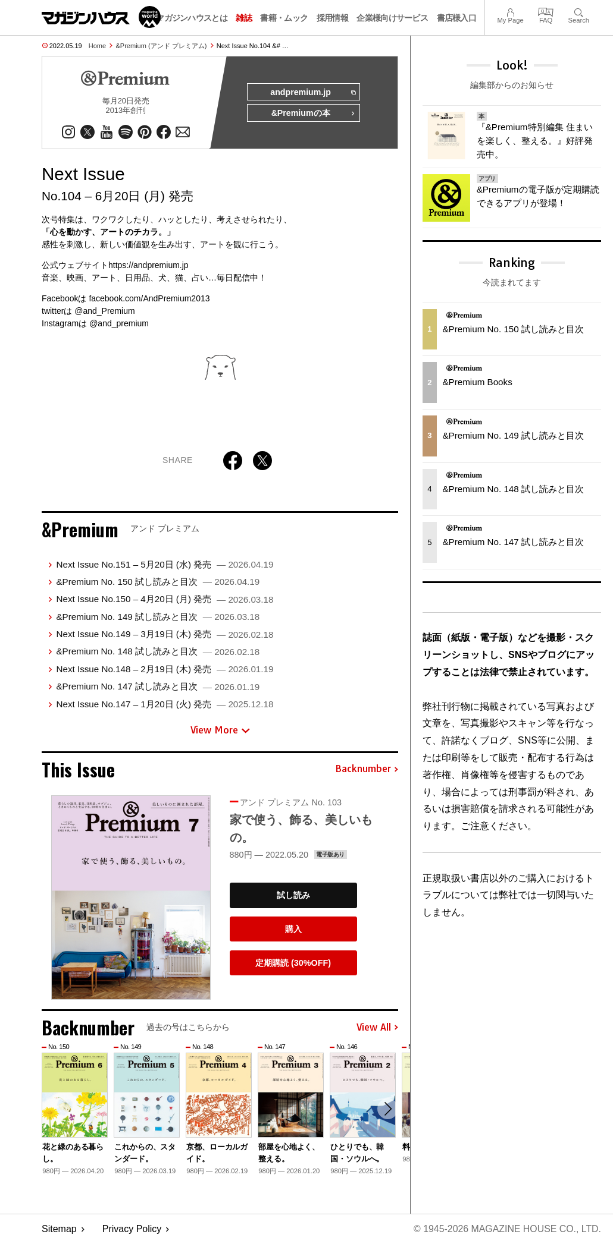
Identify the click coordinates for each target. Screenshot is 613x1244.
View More (220, 730)
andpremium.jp (312, 92)
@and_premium (119, 323)
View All (377, 1027)
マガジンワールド (101, 17)
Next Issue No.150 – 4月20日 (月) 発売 (164, 599)
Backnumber (366, 769)
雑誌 (244, 18)
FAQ (545, 11)
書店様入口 (457, 18)
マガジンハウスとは (191, 18)
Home (97, 45)
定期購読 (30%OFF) (293, 963)
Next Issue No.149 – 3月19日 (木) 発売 (164, 634)
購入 (293, 929)
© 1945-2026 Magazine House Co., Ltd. (506, 1229)
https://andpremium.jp (148, 265)
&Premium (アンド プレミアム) (161, 45)
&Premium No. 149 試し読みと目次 (157, 617)
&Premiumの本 (313, 114)
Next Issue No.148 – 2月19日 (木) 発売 (164, 669)
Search (578, 11)
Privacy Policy (132, 1229)
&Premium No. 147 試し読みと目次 (157, 687)
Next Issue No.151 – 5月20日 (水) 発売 (164, 564)
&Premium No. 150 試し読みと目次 (157, 582)
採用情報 (332, 18)
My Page (510, 11)
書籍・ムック (284, 18)
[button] (387, 1109)
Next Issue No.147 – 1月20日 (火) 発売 (164, 704)
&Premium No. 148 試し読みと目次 (157, 652)
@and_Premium (104, 311)
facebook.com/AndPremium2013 (149, 298)
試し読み (293, 895)
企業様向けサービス (392, 18)
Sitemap (59, 1229)
